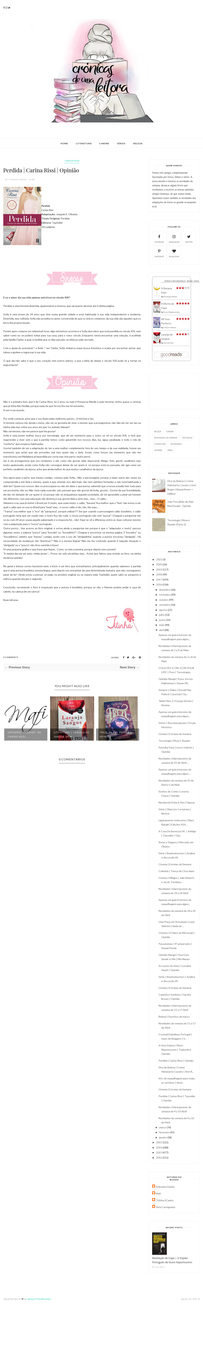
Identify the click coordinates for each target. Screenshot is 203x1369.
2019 (159, 569)
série (169, 450)
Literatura (84, 143)
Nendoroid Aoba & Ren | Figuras (177, 802)
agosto (163, 609)
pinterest (159, 253)
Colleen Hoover (169, 327)
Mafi (158, 1193)
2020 (159, 564)
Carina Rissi (72, 160)
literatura (160, 444)
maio (162, 624)
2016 (159, 584)
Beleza (138, 143)
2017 (159, 579)
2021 (159, 559)
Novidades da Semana (165, 437)
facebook (159, 238)
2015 (159, 1142)
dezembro (165, 589)
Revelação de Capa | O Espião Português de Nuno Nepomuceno (172, 1260)
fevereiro (164, 1132)
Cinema (104, 143)
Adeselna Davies (165, 1186)
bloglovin (174, 253)
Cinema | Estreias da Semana (175, 733)
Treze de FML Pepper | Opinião (116, 734)
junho (162, 619)
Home (64, 143)
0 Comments (10, 657)
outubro (164, 599)
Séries (121, 143)
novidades (176, 444)
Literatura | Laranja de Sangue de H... (71, 734)
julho (162, 614)
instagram (174, 238)
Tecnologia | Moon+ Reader (174, 740)
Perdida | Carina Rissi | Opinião (176, 1060)
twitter (189, 238)
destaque (187, 437)
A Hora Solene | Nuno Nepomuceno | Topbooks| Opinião (175, 1049)
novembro (165, 594)
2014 (159, 1147)
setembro (165, 604)
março (163, 1127)
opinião (158, 450)
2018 (159, 574)
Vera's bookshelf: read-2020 (181, 281)
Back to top (190, 1299)
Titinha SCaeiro (165, 1200)
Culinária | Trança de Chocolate (176, 871)
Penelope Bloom (170, 297)
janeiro (163, 1137)
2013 (159, 1152)
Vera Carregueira (165, 1207)
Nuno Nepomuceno (171, 312)
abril (161, 630)
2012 (159, 1157)
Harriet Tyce (168, 343)
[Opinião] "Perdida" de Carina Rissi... (24, 734)
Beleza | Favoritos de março (174, 1016)
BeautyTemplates (39, 1299)
